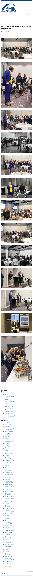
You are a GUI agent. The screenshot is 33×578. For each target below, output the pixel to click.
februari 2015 (8, 556)
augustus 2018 (9, 501)
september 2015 (9, 544)
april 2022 (7, 467)
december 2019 (9, 486)
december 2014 (9, 560)
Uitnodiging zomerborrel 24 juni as (9, 396)
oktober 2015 (8, 542)
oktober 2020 (9, 481)
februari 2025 (8, 436)
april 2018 (7, 505)
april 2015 (7, 553)
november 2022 (9, 460)
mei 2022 (7, 465)
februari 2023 (8, 458)
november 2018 (9, 498)
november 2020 (9, 479)
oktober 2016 (8, 529)
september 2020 (9, 482)
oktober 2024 (8, 440)
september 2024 (9, 441)
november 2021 (9, 472)
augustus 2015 (9, 546)
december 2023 (9, 450)
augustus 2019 (9, 491)
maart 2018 (8, 506)
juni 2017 (7, 517)
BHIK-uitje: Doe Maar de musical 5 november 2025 (10, 415)
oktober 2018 (8, 500)
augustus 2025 (9, 431)
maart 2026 (8, 424)
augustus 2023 (9, 453)
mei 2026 (7, 422)
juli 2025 (7, 433)
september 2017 (9, 512)
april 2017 (7, 520)
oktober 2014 (8, 563)
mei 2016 (7, 534)
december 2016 (9, 525)
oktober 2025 (8, 429)
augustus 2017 (9, 513)
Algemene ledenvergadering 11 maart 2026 (10, 406)
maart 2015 (8, 554)
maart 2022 (8, 469)
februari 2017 (8, 524)
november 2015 (9, 541)
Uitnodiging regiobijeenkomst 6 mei (10, 401)
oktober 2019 (8, 489)
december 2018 (9, 496)
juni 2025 (7, 434)
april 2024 (7, 447)
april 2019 (7, 493)
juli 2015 (7, 548)
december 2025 (9, 428)
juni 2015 (7, 549)
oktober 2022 (8, 462)
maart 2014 (8, 566)
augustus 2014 (9, 565)
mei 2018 (7, 503)
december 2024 (9, 438)
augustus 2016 (9, 532)
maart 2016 (8, 537)
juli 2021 (7, 476)
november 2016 (9, 527)
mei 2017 (7, 518)
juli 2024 (7, 443)
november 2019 (9, 488)
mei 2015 (7, 551)
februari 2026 (8, 426)
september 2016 (9, 530)
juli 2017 (7, 515)
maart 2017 (8, 522)
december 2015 (9, 539)
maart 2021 (8, 477)
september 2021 (9, 474)
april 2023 (7, 457)
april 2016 (7, 536)
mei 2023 (7, 455)
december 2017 (9, 508)
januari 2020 (8, 484)
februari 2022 (8, 470)
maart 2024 (8, 448)
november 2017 (9, 510)
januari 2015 (8, 558)
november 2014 (9, 561)
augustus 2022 (9, 464)
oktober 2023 (8, 452)
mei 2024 (7, 445)
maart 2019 (8, 494)
